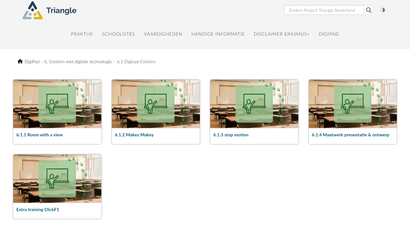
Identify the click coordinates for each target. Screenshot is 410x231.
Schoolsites (118, 34)
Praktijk (82, 34)
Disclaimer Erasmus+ (282, 34)
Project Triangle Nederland (21, 61)
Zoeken (368, 10)
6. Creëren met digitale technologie (78, 61)
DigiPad (329, 34)
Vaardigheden (163, 34)
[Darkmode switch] (383, 10)
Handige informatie (218, 34)
